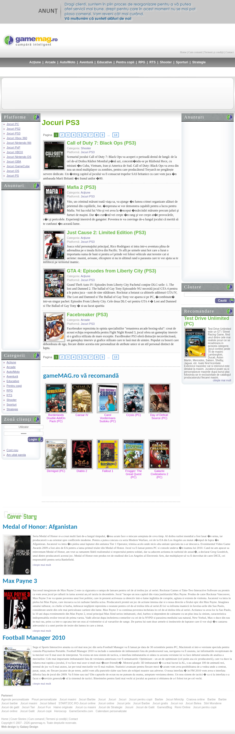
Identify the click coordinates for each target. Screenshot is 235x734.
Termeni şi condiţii (214, 52)
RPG (141, 62)
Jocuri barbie (9, 703)
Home (183, 52)
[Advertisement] (172, 36)
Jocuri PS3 (13, 133)
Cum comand (195, 52)
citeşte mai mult (222, 380)
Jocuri (102, 699)
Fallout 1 (107, 470)
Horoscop (60, 711)
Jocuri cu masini (85, 707)
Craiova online (195, 699)
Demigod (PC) (56, 470)
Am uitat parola (16, 454)
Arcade (50, 62)
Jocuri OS (13, 170)
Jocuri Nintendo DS (19, 156)
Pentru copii (125, 62)
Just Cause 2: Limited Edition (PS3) (106, 232)
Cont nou (12, 450)
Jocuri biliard (48, 703)
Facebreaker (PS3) (87, 314)
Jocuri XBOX (15, 152)
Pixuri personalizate (44, 699)
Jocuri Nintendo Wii (19, 142)
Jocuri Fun (44, 707)
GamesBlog (164, 707)
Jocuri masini (67, 699)
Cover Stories (18, 719)
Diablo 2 (82, 470)
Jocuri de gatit (10, 707)
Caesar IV (81, 414)
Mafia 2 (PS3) (81, 187)
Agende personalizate (15, 699)
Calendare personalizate (111, 711)
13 (115, 134)
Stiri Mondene (213, 703)
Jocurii (129, 707)
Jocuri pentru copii (140, 699)
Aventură (86, 62)
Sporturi (182, 62)
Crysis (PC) (133, 414)
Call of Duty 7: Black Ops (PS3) (101, 143)
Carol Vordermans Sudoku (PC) (107, 418)
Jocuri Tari (28, 707)
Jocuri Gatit (27, 711)
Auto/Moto (67, 62)
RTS (152, 62)
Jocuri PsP (13, 147)
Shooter (166, 62)
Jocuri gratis (160, 703)
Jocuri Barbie (87, 699)
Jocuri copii (44, 711)
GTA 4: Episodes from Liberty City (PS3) (111, 270)
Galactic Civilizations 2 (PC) (159, 474)
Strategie (198, 62)
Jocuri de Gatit (145, 707)
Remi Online (183, 707)
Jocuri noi (177, 703)
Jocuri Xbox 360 (17, 138)
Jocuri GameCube (18, 166)
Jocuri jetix (124, 703)
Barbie (159, 699)
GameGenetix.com (81, 711)
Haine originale (63, 707)
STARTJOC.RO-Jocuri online (77, 703)
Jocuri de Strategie (110, 707)
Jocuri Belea (193, 703)
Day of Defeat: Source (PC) (159, 416)
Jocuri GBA (14, 161)
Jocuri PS (13, 175)
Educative (104, 62)
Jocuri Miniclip (175, 699)
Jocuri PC (13, 124)
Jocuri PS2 (13, 128)
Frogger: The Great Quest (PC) (133, 474)
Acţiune (35, 62)
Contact (230, 52)
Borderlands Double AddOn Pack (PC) (56, 418)
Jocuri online (106, 703)
